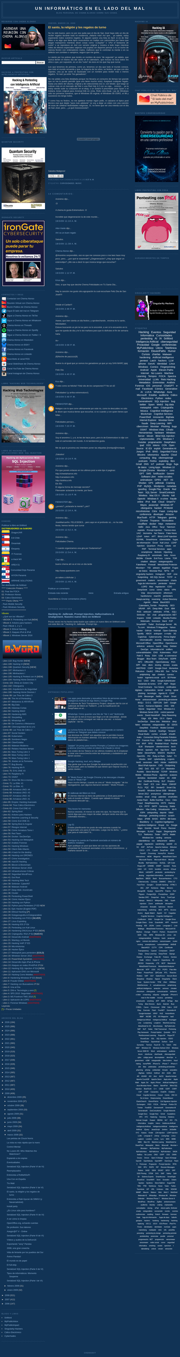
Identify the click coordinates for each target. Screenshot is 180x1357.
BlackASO (145, 947)
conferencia (145, 514)
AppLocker (167, 1079)
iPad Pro (173, 1224)
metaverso (170, 523)
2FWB (147, 819)
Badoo (155, 1086)
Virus (160, 709)
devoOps (170, 1057)
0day (165, 646)
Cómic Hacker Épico (21, 899)
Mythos (139, 932)
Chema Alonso (62, 251)
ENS (155, 652)
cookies (139, 797)
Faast (162, 511)
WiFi (169, 423)
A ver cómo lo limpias (17, 1219)
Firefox (153, 461)
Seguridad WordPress (22, 874)
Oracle (166, 489)
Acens (140, 913)
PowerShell (145, 417)
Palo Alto (173, 969)
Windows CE (146, 1048)
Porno (163, 828)
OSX (153, 969)
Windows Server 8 (168, 1198)
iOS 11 (148, 1224)
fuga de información (147, 583)
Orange (147, 932)
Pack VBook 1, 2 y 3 (12, 626)
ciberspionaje (168, 794)
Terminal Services (156, 549)
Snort (158, 1180)
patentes (162, 797)
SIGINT (160, 1170)
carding (159, 838)
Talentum (171, 527)
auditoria (172, 1051)
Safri (175, 1173)
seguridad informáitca (154, 875)
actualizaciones (159, 985)
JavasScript (155, 1129)
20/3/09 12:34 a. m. (66, 510)
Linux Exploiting (19, 921)
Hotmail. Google (142, 1120)
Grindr (163, 1114)
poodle (162, 1236)
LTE (157, 963)
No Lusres (148, 1155)
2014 (7, 1072)
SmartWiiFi (150, 1180)
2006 (7, 1303)
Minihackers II (19, 670)
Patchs (168, 891)
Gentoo (174, 957)
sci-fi (163, 677)
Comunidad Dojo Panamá (18, 570)
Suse (139, 982)
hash (164, 938)
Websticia (166, 721)
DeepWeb (144, 728)
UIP (147, 1189)
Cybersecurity (155, 637)
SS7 (152, 976)
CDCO (141, 850)
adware (156, 568)
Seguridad (150, 709)
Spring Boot (17, 811)
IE (173, 960)
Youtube (142, 442)
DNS (146, 464)
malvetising (143, 1230)
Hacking (144, 332)
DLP (163, 781)
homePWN (147, 1064)
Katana (143, 1133)
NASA (175, 1151)
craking (159, 1205)
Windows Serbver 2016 (161, 1048)
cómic (159, 589)
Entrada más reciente (58, 593)
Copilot (155, 850)
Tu (163, 1045)
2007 (7, 1299)
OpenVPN (159, 891)
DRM (163, 1007)
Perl (174, 891)
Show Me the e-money (22, 780)
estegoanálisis (159, 725)
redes (168, 398)
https (160, 523)
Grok (151, 922)
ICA (140, 806)
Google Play (155, 489)
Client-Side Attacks (20, 849)
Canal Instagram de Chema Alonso (23, 373)
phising (147, 1070)
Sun (167, 671)
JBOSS (141, 963)
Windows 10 (168, 467)
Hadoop (171, 803)
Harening (162, 1117)
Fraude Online (17, 981)
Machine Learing (158, 1142)
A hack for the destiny (21, 852)
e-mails (167, 633)
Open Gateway (170, 630)
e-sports (170, 759)
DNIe (153, 681)
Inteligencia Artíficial (143, 1126)
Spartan (141, 1183)
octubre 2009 (13, 1105)
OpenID (138, 1161)
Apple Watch (150, 913)
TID (149, 568)
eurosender (159, 1211)
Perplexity (163, 605)
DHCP (172, 951)
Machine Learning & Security (25, 817)
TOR (175, 558)
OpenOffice (158, 643)
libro (173, 461)
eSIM (147, 1060)
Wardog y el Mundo (21, 940)
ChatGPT (169, 385)
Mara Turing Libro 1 (21, 758)
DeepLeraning (156, 1098)
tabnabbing (145, 1249)
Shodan (142, 483)
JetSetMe (173, 1129)
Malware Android (19, 887)
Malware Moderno (20, 745)
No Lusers (156, 373)
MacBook (171, 753)
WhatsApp (159, 392)
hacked (158, 508)
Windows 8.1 (169, 709)
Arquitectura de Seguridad (25, 689)
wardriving (160, 844)
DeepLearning (142, 599)
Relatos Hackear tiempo (23, 748)
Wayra (143, 505)
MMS (140, 1142)
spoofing (142, 489)
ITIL (176, 1120)
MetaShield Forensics (154, 929)
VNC (175, 1045)
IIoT (166, 1120)
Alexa (155, 602)
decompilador (159, 1057)
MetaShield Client (170, 857)
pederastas (152, 1067)
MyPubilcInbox (152, 863)
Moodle (171, 860)
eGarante (144, 907)
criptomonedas (147, 439)
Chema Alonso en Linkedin (17, 354)
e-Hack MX (12, 559)
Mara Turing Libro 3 (21, 752)
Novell (156, 828)
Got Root (16, 877)
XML (166, 900)
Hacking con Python (21, 902)
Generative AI (169, 448)
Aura (169, 392)
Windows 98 (163, 1195)
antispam (158, 633)
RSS (139, 612)
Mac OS (147, 1142)
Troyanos (154, 520)
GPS (150, 483)
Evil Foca (158, 558)
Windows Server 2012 (22, 956)
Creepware (163, 951)
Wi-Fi (174, 809)
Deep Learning (157, 423)
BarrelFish (164, 1086)
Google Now (153, 1114)
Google (155, 344)
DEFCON (157, 703)
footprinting (143, 577)
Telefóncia (152, 1186)
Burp (172, 1004)
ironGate (167, 1227)
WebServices (142, 985)
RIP (157, 1167)
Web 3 (166, 1192)
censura (167, 838)
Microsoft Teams (145, 860)
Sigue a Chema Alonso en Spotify (22, 330)
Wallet (172, 834)
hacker (139, 630)
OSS (168, 1155)
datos (167, 589)
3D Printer (171, 677)
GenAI (151, 363)
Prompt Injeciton (165, 1164)
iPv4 (147, 501)
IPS (154, 1016)
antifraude (159, 904)
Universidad (144, 379)
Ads (156, 750)
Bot (140, 781)
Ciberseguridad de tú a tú (23, 727)
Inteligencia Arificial (144, 1020)
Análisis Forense (19, 843)
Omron (146, 1158)
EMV (150, 919)
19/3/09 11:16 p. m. (66, 494)
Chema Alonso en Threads (17, 325)
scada (174, 665)
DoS (147, 769)
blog (154, 458)
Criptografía (167, 407)
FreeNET (161, 1010)
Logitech (141, 1139)
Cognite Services (147, 916)
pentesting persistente (167, 700)
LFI (162, 769)
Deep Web (157, 608)
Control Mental (13, 1147)
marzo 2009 (13, 1134)
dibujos (153, 561)
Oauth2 (150, 671)
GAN (140, 696)
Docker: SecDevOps (21, 836)
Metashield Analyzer (166, 966)
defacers (173, 991)
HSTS (163, 803)
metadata (171, 486)
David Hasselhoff (152, 715)
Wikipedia (159, 900)
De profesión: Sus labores (19, 1227)
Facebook (147, 388)
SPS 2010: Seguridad (20, 993)
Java (147, 527)
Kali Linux (164, 542)
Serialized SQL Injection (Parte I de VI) (25, 1280)
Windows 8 (152, 498)
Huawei (152, 1120)
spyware (149, 750)
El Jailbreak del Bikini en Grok (82, 793)
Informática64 (146, 640)
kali (173, 495)
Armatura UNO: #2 (21, 796)
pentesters (168, 596)
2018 (7, 1055)
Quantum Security (21, 667)
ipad (142, 445)
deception (169, 904)
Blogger (140, 659)
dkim (150, 665)
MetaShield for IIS (144, 1026)
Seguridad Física (168, 451)
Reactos (173, 973)
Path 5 (140, 655)
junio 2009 (12, 1122)
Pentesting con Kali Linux (23, 927)
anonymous (156, 794)
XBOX (149, 633)
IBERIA (159, 1120)
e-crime (164, 498)
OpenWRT (158, 1161)
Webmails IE (142, 1195)
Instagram (160, 574)
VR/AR (142, 608)
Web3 (160, 404)
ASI (150, 1076)
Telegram (162, 517)
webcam (147, 612)
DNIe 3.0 (171, 882)
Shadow (149, 979)
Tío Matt (10, 1183)
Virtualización (164, 809)
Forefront (154, 728)
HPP (167, 922)
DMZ (141, 769)
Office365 (148, 662)
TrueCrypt (171, 897)
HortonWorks (170, 1013)
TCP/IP (164, 772)
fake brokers (167, 1060)
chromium (140, 991)
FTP (138, 740)
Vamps (141, 900)
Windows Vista (156, 429)
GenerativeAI (145, 401)
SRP (173, 1170)
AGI (163, 1073)
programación (155, 442)
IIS (171, 480)
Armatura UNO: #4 (21, 789)
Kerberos (154, 888)
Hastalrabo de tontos (147, 684)
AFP (157, 1001)
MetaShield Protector (167, 564)
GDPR (173, 659)
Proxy (160, 546)
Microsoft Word (160, 860)
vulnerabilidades (143, 652)
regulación (148, 844)
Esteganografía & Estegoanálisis (27, 915)
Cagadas (172, 913)
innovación (158, 417)
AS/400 (144, 1076)
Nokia (150, 1029)
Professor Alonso (13, 594)
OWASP (172, 784)
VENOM (174, 1189)
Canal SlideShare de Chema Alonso (23, 364)
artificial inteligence (144, 988)
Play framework (143, 1032)
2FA (159, 439)
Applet (159, 913)
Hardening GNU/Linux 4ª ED (25, 930)
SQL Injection (162, 401)
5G (138, 847)
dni (175, 935)
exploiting (163, 461)
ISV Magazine (163, 1016)
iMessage (143, 816)
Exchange (148, 957)
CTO (175, 878)
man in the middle (148, 998)
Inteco (158, 1123)
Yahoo (173, 627)
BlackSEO (165, 602)
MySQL (148, 486)
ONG (166, 706)
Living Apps (154, 467)
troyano (140, 618)
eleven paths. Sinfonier (169, 1208)
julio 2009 (12, 1118)
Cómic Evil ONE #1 (20, 821)
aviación (157, 988)
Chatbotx (171, 1092)
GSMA (159, 740)
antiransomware (149, 700)
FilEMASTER (61, 404)
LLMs (156, 379)
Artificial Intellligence (170, 1082)
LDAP (139, 536)
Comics (154, 366)
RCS (174, 1032)
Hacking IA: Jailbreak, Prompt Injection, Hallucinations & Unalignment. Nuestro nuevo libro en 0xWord (81, 615)
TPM (144, 1186)
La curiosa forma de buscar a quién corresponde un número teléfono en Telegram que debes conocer (95, 731)
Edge (143, 718)
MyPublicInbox (11, 1321)
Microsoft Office (143, 643)
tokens (156, 445)
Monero (170, 888)
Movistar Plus (155, 571)
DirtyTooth (163, 659)
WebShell (174, 1192)
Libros (159, 348)
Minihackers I (19, 673)
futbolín (174, 1217)
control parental (167, 712)
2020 (7, 1047)
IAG (142, 888)
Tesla (174, 866)
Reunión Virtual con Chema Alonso (23, 303)
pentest (144, 360)
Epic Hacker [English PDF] (24, 909)
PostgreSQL (151, 894)
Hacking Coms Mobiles (22, 974)
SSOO (170, 1039)
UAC (139, 533)
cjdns (139, 1057)
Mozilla (141, 863)
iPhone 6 (174, 995)
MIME (174, 1139)
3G (174, 633)
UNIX (139, 869)
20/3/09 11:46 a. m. (66, 581)
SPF (138, 665)
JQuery (146, 1129)
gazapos (139, 1221)
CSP (140, 1092)
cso (153, 841)
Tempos (152, 376)
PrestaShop (163, 894)
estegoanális (156, 1060)
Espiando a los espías (17, 1158)
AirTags (170, 1001)
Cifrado (169, 429)
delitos (172, 841)
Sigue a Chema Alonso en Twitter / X (24, 335)
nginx (138, 941)
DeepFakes (170, 442)
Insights (150, 1123)
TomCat (149, 1045)
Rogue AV (161, 1035)
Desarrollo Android (20, 937)
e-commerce (171, 655)
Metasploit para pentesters (28, 952)
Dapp (140, 954)
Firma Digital (170, 637)
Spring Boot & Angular (22, 824)
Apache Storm (156, 1079)
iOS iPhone (163, 1224)
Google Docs (142, 1114)
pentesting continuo (157, 816)
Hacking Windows (20, 846)
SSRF (172, 894)
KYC (137, 1133)
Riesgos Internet (19, 827)
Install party (12, 1206)
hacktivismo (146, 596)
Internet (145, 373)
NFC (140, 662)
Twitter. (173, 1186)
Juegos (140, 451)
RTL (166, 973)
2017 (7, 1060)
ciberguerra (146, 508)
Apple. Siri (144, 1082)
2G (175, 844)
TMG (139, 1186)
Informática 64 (157, 649)
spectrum (167, 1246)
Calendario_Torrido (148, 605)
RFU (145, 1167)
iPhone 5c (156, 1064)
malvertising (142, 910)
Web (160, 1192)
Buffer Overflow (156, 800)
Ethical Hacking (19, 629)
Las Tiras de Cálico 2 (22, 730)
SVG (157, 1173)
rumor (163, 1242)
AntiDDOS (172, 762)
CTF (148, 850)
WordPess (141, 1202)
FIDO (149, 1104)
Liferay (156, 1136)
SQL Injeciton (161, 1039)
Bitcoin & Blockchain (21, 865)
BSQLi (141, 703)
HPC (141, 1117)
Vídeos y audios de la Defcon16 (21, 1240)
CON (164, 445)
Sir (139, 1177)
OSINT (15, 777)
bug (173, 401)
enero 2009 (12, 1290)
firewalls (153, 907)
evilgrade (164, 995)
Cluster (15, 893)
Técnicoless (167, 520)
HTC (146, 1117)
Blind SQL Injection (165, 436)
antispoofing (152, 812)
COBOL (139, 1007)
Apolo (159, 1004)
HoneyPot (162, 853)
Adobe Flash (142, 800)
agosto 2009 (13, 1114)
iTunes (139, 1227)
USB (160, 655)
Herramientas (145, 432)
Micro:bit (140, 969)
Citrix (154, 511)
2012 (7, 1081)
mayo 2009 (12, 1126)
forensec (174, 1214)
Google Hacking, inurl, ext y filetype (84, 761)
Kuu (57, 381)
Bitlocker (173, 847)
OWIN (174, 1155)
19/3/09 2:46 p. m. (65, 309)
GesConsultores (155, 1111)
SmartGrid (140, 1180)
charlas (156, 354)
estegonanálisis (145, 938)
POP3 (165, 969)
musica (160, 998)
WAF (150, 759)
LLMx (140, 1136)
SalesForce (160, 976)
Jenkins (164, 1129)
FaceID (143, 853)
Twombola (140, 1189)
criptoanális (169, 1205)
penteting (168, 998)
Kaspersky (150, 963)
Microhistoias (157, 1026)
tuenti (158, 646)
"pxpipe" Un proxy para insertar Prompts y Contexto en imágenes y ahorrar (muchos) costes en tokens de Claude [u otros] (98, 746)
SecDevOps (143, 721)
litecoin (170, 907)
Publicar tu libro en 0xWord (14, 525)
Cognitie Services (149, 1095)
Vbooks (142, 759)
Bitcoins (141, 454)
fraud (176, 1060)
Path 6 (155, 932)
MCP (163, 963)
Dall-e (169, 1007)
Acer (155, 1076)
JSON (151, 926)
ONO (156, 1155)
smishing (152, 1246)
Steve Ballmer (160, 1183)
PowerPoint (148, 973)
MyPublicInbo (154, 1148)
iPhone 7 (165, 1064)
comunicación (162, 991)
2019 (7, 1051)
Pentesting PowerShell (22, 896)
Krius (57, 280)
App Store (164, 750)
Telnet (160, 1186)
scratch (171, 816)
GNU (139, 784)
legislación (160, 586)
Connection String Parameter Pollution (160, 737)
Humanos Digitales (154, 706)
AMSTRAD (141, 668)
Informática (142, 1123)
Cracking (170, 483)
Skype (173, 684)
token (146, 536)
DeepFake (164, 850)
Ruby (147, 655)
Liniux (173, 1136)
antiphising (172, 985)
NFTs (166, 571)
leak (154, 501)
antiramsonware (170, 1202)
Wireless (143, 495)
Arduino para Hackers (21, 814)
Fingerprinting (167, 366)
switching (152, 910)
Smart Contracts (145, 687)
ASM (174, 778)
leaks (139, 737)
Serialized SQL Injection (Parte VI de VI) (25, 1166)
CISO (146, 681)
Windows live (147, 838)
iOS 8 (155, 1224)
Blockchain (146, 414)
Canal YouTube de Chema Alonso (22, 369)
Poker (139, 973)
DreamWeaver (168, 1098)
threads (165, 1070)
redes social (154, 1242)
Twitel (151, 624)
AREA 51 (11, 565)
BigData (170, 417)
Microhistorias (18, 946)
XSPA (142, 812)
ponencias (154, 1236)
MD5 (167, 1139)
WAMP (138, 1192)
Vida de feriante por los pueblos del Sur (25, 1252)
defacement (162, 841)
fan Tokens (159, 533)
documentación (154, 593)
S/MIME (151, 866)
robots (168, 546)
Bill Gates (172, 819)
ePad (156, 1208)
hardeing (156, 1221)
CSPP (150, 668)
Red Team (16, 833)
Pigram (141, 894)
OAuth (166, 696)
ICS (152, 784)
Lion (158, 784)
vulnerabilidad (162, 944)
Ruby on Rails (159, 756)
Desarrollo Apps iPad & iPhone (26, 962)
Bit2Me (139, 558)
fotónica (156, 938)
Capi (57, 559)
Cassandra (154, 1092)
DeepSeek (142, 589)
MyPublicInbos (167, 1148)
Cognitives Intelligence (146, 825)
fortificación (159, 473)
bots (166, 555)
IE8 (145, 926)
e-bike (138, 995)
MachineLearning (169, 1023)
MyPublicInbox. (141, 1151)
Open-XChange (170, 1158)
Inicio (91, 593)
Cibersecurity (143, 882)
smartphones (150, 944)
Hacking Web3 (18, 711)
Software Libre (148, 476)
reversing (156, 599)
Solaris (173, 1180)
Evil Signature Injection (169, 1101)
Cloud (161, 501)
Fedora (166, 957)
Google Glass (141, 922)
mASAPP (149, 872)
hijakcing (141, 1224)
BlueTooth (142, 517)
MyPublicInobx (170, 1026)
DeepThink (163, 954)
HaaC (146, 784)
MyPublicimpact (11, 1325)
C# (165, 913)
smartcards (140, 1001)
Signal (157, 979)
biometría (147, 533)
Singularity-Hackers (13, 1329)
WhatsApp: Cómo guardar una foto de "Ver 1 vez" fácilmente (96, 714)
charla (173, 580)
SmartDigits (171, 1177)
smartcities (172, 797)
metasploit (145, 407)
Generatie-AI (171, 1010)
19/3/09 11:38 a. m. (66, 243)
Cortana (154, 882)
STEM (150, 1173)
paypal (139, 844)
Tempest (171, 731)
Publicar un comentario (59, 588)
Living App (172, 511)
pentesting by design (153, 1233)
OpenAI (141, 498)
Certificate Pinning (151, 781)
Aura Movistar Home (144, 1086)
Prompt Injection (154, 530)
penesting (140, 1233)
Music (79, 183)
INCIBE (148, 1016)
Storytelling (17, 717)
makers (151, 580)
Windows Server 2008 (156, 790)
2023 (7, 1035)
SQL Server (151, 492)
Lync (162, 1139)
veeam (160, 1249)
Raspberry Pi (18, 774)
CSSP (146, 1092)
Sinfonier (141, 615)
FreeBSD (148, 1108)
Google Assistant (145, 1013)
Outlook (152, 731)
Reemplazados (14, 1171)
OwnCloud (168, 1161)
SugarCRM (171, 1183)
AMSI (163, 1001)
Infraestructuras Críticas (23, 871)
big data (169, 404)
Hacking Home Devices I (24, 692)
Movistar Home (166, 420)
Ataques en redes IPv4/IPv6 (24, 965)
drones (166, 665)
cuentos (170, 674)
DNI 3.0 (174, 1095)
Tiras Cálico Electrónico (24, 805)
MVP (144, 743)
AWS (156, 762)
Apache (165, 454)
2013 (7, 1076)
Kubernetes (17, 736)
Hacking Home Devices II (24, 679)
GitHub (148, 630)
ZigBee (159, 1202)
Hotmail (157, 630)
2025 (7, 1026)
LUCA (148, 392)
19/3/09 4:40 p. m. (65, 374)
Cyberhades (10, 1336)
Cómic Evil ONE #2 (22, 808)
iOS (148, 385)
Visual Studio (143, 734)
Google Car (158, 919)
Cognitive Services (163, 414)
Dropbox (171, 781)
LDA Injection (160, 1133)
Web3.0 (150, 900)
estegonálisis (147, 1211)
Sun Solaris (159, 687)
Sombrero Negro (19, 739)
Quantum (151, 546)
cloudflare (142, 523)
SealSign (162, 731)
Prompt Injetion (156, 1032)
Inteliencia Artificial (169, 1123)
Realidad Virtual (162, 743)
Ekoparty (11, 548)
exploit (157, 448)
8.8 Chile (11, 538)
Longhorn (157, 1023)
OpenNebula (148, 1161)
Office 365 (159, 671)
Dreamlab (11, 543)
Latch (153, 360)
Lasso (158, 926)
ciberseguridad (169, 341)
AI (156, 338)
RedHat (174, 743)
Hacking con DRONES (22, 855)
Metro (157, 1145)
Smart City (171, 787)
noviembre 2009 (15, 1101)
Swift (171, 1042)
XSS (148, 445)
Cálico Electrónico (13, 598)
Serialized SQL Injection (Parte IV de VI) (25, 1214)
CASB (161, 1089)
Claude (148, 558)
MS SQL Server (157, 577)
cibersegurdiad (170, 1054)
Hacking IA (18, 664)
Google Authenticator (166, 681)
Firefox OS (173, 1104)
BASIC (155, 819)
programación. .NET (145, 1239)
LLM (171, 360)
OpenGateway (162, 662)
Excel (155, 542)
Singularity (166, 979)
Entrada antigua (121, 593)
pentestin (158, 872)
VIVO (150, 869)
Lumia (156, 1139)
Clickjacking (170, 765)
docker (152, 523)
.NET (165, 480)
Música (144, 410)
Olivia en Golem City (23, 683)
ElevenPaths (158, 351)
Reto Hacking (168, 379)
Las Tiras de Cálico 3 (22, 695)
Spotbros (149, 1183)
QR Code (171, 863)
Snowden (166, 1180)
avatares (173, 775)
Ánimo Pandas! (14, 1256)
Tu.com (141, 627)
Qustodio (167, 1032)
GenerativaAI (143, 1111)
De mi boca (144, 1098)
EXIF (175, 1007)
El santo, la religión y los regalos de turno (77, 27)
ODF (169, 574)
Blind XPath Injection (147, 765)
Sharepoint (149, 747)
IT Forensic (12, 554)
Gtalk (142, 960)
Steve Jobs (155, 721)
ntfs (165, 1230)
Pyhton (162, 932)
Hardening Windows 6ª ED (22, 978)
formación (143, 351)
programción (159, 1239)
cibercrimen (142, 426)
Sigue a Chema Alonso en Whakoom (24, 320)
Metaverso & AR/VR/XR (23, 701)
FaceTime (141, 885)
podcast (160, 464)
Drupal (161, 825)
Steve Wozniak (152, 772)
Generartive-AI (170, 1108)
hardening (145, 357)
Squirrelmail (155, 1042)
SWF (162, 1173)
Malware (167, 354)
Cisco (167, 800)
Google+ (150, 885)
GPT (141, 473)
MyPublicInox (154, 1151)
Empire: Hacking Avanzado (24, 802)
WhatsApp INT (18, 720)
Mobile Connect (167, 728)
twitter (143, 404)
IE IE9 (149, 448)
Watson (153, 1192)
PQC (147, 787)
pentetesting (144, 1236)
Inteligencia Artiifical (160, 1020)
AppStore (140, 878)
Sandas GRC (144, 897)
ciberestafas (165, 539)
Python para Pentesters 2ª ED (25, 905)
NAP (139, 1029)
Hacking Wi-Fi (18, 767)
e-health (163, 734)
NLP (144, 1029)
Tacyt (162, 527)
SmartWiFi (141, 624)
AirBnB (173, 944)
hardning (174, 1221)
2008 (7, 1295)
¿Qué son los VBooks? (13, 616)
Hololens (171, 1117)
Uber (165, 982)
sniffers (169, 649)
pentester (162, 583)
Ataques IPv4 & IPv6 (21, 632)
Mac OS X (154, 495)
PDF (144, 549)
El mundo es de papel (17, 1260)
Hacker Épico (18, 949)
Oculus (139, 1158)
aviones (165, 988)
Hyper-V (156, 960)
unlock (153, 1249)
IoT (152, 464)
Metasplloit (149, 1145)
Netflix (158, 696)
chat (154, 615)
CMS (160, 765)
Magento (157, 857)
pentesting (147, 338)
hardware (159, 432)
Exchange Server (164, 624)
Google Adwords (169, 1111)
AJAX (169, 1073)
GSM (148, 618)
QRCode (158, 973)
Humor (172, 351)
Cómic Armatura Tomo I (22, 830)
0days (140, 819)
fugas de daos (164, 1217)
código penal (148, 1057)
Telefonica (148, 834)
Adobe (163, 762)
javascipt (171, 938)
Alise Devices (150, 1004)
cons (172, 470)
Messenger (149, 696)
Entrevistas (159, 382)
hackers (162, 360)
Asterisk (166, 1004)
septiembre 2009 (15, 1109)
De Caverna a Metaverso (23, 723)
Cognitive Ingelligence (164, 822)
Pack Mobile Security (12, 604)
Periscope (143, 1164)
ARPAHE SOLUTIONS (17, 580)
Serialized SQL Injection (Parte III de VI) (25, 1235)
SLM (141, 747)
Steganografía (170, 831)
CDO (169, 586)
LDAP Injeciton (172, 1133)
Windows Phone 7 (153, 1198)
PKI (148, 756)
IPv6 (148, 451)
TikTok (174, 671)
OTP (160, 684)
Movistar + (162, 470)
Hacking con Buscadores (22, 984)
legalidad (166, 568)
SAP (146, 976)
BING (155, 451)
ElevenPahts (150, 753)
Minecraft (165, 1145)
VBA (167, 1189)
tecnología (151, 693)
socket (160, 1246)
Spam (151, 404)
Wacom (146, 1192)
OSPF (162, 1155)
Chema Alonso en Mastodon (17, 340)
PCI (159, 969)
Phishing (165, 426)
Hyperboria (166, 960)
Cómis (167, 1095)
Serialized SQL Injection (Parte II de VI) (25, 1269)
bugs (174, 426)
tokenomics (153, 454)
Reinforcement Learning (147, 1035)
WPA (151, 935)
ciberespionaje (166, 458)
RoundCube (144, 1039)
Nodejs (150, 891)
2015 (7, 1068)
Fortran (140, 1108)
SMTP (154, 806)
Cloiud (138, 1095)
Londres (149, 1139)
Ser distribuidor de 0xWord (14, 585)
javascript (153, 505)
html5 (138, 762)
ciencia (166, 869)
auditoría (163, 395)
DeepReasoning (152, 803)
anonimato (157, 555)
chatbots (161, 674)
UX (145, 869)
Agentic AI (162, 693)
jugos (174, 1227)
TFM (159, 982)
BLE (140, 681)
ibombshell (152, 778)
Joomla (158, 640)
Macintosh (172, 963)
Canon (146, 1007)
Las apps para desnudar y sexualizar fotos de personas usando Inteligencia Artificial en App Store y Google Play (97, 699)
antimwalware (162, 1051)
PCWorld (168, 508)
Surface (164, 1042)
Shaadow (140, 979)
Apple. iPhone (156, 1082)
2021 (7, 1043)
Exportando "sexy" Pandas (19, 1244)
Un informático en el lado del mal (90, 8)
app (153, 674)
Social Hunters (18, 733)
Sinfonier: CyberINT (21, 883)
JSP (147, 888)
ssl (174, 546)
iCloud (173, 869)
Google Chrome (147, 470)
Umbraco (160, 1189)
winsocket (168, 1249)
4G (168, 778)
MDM (149, 857)
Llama (167, 558)
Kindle (151, 1133)
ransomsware (165, 941)
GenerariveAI (158, 1108)
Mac (151, 586)
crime (169, 935)
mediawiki (152, 1230)
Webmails (145, 621)
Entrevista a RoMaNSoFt (18, 1175)
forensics (156, 621)
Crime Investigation (20, 858)
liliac (144, 1067)
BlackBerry (144, 822)
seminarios (169, 875)
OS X (162, 718)
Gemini (170, 473)
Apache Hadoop (161, 847)
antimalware (146, 480)
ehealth (172, 734)
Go (167, 825)
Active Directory (169, 599)
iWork (141, 872)
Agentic (147, 602)
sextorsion (147, 762)
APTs (166, 910)
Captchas (142, 637)
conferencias (169, 344)
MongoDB (141, 891)
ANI (174, 1073)
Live (175, 926)
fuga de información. (149, 1217)
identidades (148, 1227)
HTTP (152, 517)
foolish (140, 677)
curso (152, 589)
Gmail (139, 464)
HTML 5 (173, 885)
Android (144, 369)
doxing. (150, 1208)
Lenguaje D (148, 1136)
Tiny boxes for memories (79, 809)
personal (157, 385)
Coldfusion (142, 919)
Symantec (140, 1045)
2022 (7, 1039)
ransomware (163, 580)
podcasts (143, 461)
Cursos (146, 354)
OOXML (140, 539)
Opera (169, 718)
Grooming (152, 853)
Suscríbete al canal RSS (18, 359)
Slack (174, 979)
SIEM (154, 1170)
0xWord (8, 1317)
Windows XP (166, 505)
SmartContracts (167, 492)
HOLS (148, 960)
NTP (147, 969)
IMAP (142, 1016)
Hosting (139, 926)
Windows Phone (150, 775)
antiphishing (145, 674)
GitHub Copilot (170, 740)
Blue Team (151, 659)
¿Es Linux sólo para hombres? (21, 1210)
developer (158, 514)
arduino (150, 646)
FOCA (162, 376)
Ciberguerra (18, 686)
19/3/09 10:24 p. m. (66, 458)
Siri (148, 615)
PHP (139, 486)
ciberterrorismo (162, 747)
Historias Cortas (19, 708)
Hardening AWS (19, 714)
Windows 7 (168, 439)
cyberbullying (159, 759)
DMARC (162, 882)
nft (172, 571)
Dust (167, 608)
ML (175, 624)
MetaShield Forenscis (147, 966)
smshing (150, 1001)
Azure (173, 555)
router (175, 941)
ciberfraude (158, 1054)
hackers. (147, 1221)
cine (175, 574)
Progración (153, 1164)
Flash (154, 1010)
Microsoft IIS (171, 929)
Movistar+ (140, 568)
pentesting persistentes (166, 1067)
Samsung (163, 806)
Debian (173, 646)
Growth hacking (162, 885)
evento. (167, 1211)
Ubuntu (165, 495)
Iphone (142, 363)
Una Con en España (16, 1179)
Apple (154, 369)
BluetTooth (148, 1089)
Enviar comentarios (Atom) (73, 599)
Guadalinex (171, 1114)
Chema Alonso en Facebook (20, 349)
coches (155, 734)
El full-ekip (11, 1265)
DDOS (174, 725)
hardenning (165, 1221)
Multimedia (142, 731)
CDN (161, 947)
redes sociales (165, 476)
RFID (150, 743)
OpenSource (171, 643)
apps (169, 549)
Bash (155, 878)
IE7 (157, 769)
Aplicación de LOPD (19, 999)
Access (173, 910)
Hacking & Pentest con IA (24, 676)
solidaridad (156, 1070)
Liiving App (165, 1136)
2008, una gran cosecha (18, 1248)
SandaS (166, 866)
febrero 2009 (13, 1286)
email (147, 797)
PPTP (146, 806)
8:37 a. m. (90, 180)
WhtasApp (153, 1195)
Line (139, 1023)
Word (153, 1051)
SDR (139, 935)
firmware (165, 1214)
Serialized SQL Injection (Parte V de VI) (25, 1187)
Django (172, 954)
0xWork (149, 1073)
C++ (155, 1089)
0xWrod (157, 1073)
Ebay (139, 1010)
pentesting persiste (169, 1233)
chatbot (144, 561)
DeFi (166, 703)
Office (155, 527)
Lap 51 (71, 824)
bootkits (158, 869)
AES (160, 910)
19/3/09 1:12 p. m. (65, 273)
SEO (172, 605)
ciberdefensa (144, 841)
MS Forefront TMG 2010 (21, 996)
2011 (7, 1085)
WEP (138, 1048)
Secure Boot (172, 976)
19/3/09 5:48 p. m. (65, 397)
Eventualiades (13, 1162)
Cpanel (154, 951)
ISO (171, 1120)
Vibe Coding (151, 809)
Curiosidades (67, 183)
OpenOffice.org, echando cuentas (22, 1223)
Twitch (168, 1045)
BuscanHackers (165, 878)
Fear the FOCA (12, 591)
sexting (168, 690)
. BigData (141, 1073)
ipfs (139, 1067)
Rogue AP (141, 866)
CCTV (154, 947)
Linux (172, 363)
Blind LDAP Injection (167, 536)
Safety (168, 1173)
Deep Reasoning (169, 715)
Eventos (156, 332)
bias (144, 665)
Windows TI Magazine (157, 627)
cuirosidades (140, 1208)
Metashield (169, 640)
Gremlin (148, 828)
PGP (175, 652)
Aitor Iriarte (60, 228)
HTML (167, 612)
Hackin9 (174, 922)
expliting (150, 1214)
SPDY (168, 1170)
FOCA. (155, 1104)
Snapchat (155, 897)
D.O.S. (148, 703)
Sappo (159, 831)
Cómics (159, 388)
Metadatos (144, 382)
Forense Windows (18, 1003)
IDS (152, 769)
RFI (152, 787)
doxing (158, 665)
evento (140, 715)
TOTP (169, 577)
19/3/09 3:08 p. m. (65, 345)
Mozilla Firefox (169, 618)
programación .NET (167, 615)
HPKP (155, 1013)
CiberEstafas (17, 742)
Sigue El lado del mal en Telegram (20, 311)
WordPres (151, 1202)
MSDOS (161, 753)
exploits (141, 530)
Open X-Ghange (157, 1158)
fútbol (171, 812)
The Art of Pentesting (21, 698)
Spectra (172, 376)
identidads (158, 1227)
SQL (145, 935)
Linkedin (157, 618)
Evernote (146, 1010)
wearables (173, 1070)
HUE (161, 1013)
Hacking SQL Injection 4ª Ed (25, 968)
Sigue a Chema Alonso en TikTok (22, 315)
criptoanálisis (149, 690)
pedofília (172, 1230)
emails (138, 1211)
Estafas (153, 395)
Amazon (170, 514)
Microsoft (142, 395)
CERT (168, 1089)
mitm (156, 407)
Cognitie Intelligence (164, 916)
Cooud (160, 1095)
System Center (149, 982)
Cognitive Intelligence (161, 410)
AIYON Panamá (14, 575)
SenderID (160, 787)
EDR (172, 850)
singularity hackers (144, 574)
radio (140, 527)
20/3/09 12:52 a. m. (66, 530)
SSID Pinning (141, 1173)
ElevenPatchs (153, 1101)
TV (175, 756)
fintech (157, 1214)
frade (138, 1217)
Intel (138, 743)
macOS (157, 596)
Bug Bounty (17, 764)
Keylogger (172, 1020)
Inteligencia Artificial (147, 341)
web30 (169, 844)
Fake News (171, 533)
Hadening (153, 1117)
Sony (163, 897)
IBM (173, 608)
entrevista (146, 725)
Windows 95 (160, 935)
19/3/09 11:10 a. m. (66, 221)
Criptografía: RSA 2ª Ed (22, 934)
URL (152, 1189)
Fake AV (157, 957)
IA (160, 338)
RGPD (151, 1167)
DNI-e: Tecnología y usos (22, 990)
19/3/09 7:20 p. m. (65, 426)
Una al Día (15, 987)
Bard (164, 621)
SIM (172, 706)
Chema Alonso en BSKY (16, 345)
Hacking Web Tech (20, 880)
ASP (143, 847)
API (148, 608)
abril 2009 (12, 1130)
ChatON (163, 1092)
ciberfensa (148, 1054)
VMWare (172, 982)
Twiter (167, 1186)
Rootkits (140, 772)
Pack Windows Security (14, 607)
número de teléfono (150, 941)
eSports (156, 995)
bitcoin (150, 436)
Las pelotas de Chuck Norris (20, 1138)
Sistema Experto (147, 1177)
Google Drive (170, 919)
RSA (173, 662)
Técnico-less (170, 530)
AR (138, 1076)
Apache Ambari (171, 1076)
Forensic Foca (148, 740)
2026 (7, 1022)
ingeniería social (152, 677)
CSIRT (174, 1089)
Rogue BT (171, 1035)
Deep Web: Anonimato (22, 890)
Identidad (162, 363)
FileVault (164, 1104)
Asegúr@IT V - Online (17, 1231)
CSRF (172, 693)
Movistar (154, 426)
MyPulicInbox (166, 1151)
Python (159, 398)
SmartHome (151, 539)
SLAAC (151, 831)
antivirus (140, 646)
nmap (154, 797)
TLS (140, 834)
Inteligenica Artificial (160, 1126)
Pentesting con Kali (22, 619)
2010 (7, 1089)
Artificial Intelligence (163, 357)
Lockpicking (147, 1023)
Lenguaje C (167, 926)
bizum (140, 1054)
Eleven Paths (166, 369)
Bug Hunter (18, 661)
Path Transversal (160, 1029)
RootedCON (172, 932)
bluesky (152, 1205)
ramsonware (170, 1239)
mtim (160, 1230)
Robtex (139, 976)
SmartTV (170, 501)
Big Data (16, 705)
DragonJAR (12, 532)
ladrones (161, 907)
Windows (143, 366)
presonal (170, 1236)
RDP (166, 684)
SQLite (141, 709)
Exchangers (141, 1104)
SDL (152, 1039)
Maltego (141, 929)
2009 (7, 1093)
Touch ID (157, 1045)
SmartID (141, 790)
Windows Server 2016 (22, 635)
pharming (139, 1070)
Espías (139, 957)
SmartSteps (144, 1042)
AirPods (150, 847)
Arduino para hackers (22, 623)
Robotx (140, 1170)
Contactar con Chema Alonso (20, 298)
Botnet (172, 583)
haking (138, 1064)
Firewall (152, 564)
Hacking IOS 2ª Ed (20, 924)
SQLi (174, 612)
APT (154, 536)
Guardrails (159, 922)
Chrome (144, 520)
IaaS (172, 1016)
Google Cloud (161, 668)
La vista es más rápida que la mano (23, 1142)
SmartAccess (160, 1177)
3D (168, 725)
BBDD (148, 878)
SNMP (158, 866)
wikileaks (157, 612)
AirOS (161, 1076)
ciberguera (151, 991)
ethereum (168, 593)
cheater (174, 988)
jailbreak (159, 483)
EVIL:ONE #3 (19, 770)
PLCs (140, 787)
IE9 (149, 718)
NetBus (139, 1155)
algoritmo (163, 775)
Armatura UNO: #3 (21, 792)
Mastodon (170, 769)
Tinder (157, 834)
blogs (169, 464)
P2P (171, 621)
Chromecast (155, 1007)
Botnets (158, 552)
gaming (172, 517)
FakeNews (141, 564)
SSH (154, 655)
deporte (163, 812)
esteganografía (166, 561)
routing (140, 944)
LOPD (144, 586)
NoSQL (163, 863)
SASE (147, 1170)
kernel (160, 690)
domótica (141, 778)
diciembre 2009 (14, 1097)
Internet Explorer (148, 420)
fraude (145, 423)
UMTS (165, 834)
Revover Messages (168, 1167)
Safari (169, 756)
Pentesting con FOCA (22, 918)
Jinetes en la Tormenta (22, 761)
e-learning (147, 995)
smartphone (146, 552)
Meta (155, 718)
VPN (174, 589)
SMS (148, 473)
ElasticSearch (141, 1101)
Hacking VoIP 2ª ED (21, 943)
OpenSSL (141, 756)
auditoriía (144, 1205)
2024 (7, 1030)
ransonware (144, 1242)
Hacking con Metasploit (22, 840)
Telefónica (170, 348)
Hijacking (168, 552)
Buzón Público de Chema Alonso (22, 307)
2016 (7, 1064)
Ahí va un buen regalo (65, 233)
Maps (162, 888)
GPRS (158, 480)
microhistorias (143, 511)
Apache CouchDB (142, 1079)
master (162, 778)
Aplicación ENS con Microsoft (25, 971)
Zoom (150, 904)
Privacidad (143, 344)
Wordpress (159, 486)
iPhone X (174, 1064)
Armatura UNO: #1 (21, 799)
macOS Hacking (19, 861)
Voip (143, 593)
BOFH (163, 819)
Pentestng (172, 1029)
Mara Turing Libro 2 (21, 755)
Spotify (140, 633)
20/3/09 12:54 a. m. (66, 552)
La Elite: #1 (18, 783)
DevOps (144, 649)
